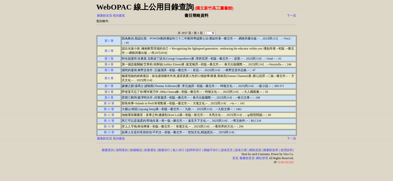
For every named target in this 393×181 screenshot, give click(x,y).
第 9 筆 (109, 97)
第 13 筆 (109, 120)
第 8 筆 (109, 92)
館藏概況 (136, 150)
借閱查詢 (122, 150)
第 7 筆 (109, 86)
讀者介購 (241, 150)
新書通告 (150, 150)
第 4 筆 (109, 64)
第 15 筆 (109, 132)
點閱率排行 (194, 150)
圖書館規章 (270, 150)
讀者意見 (227, 150)
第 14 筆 (109, 126)
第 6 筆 (109, 78)
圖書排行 (164, 150)
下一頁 (291, 15)
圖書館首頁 (104, 15)
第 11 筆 (109, 109)
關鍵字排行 (211, 150)
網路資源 (255, 150)
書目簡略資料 (196, 15)
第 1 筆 (109, 40)
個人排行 (178, 150)
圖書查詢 (108, 150)
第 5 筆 (109, 70)
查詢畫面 (119, 15)
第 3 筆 (109, 58)
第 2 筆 (109, 51)
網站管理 (262, 158)
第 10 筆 (109, 103)
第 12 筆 (109, 115)
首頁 (235, 158)
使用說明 (286, 150)
